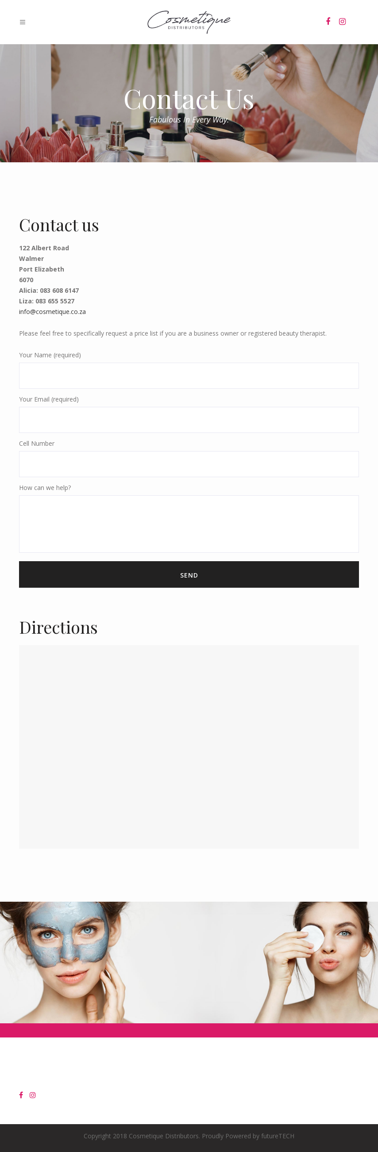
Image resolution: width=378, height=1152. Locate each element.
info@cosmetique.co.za (52, 311)
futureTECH (277, 1136)
